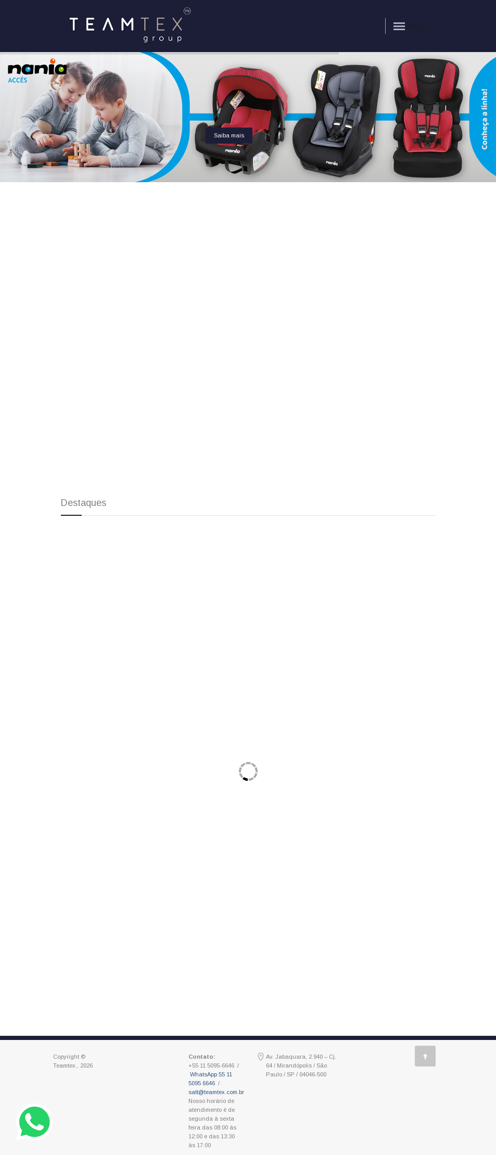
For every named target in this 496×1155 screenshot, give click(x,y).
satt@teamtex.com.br (216, 1092)
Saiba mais (229, 135)
